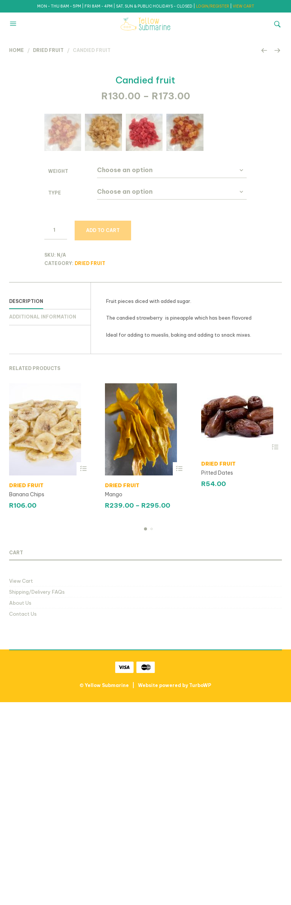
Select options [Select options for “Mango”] (179, 671)
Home (16, 50)
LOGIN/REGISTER (213, 6)
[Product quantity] (55, 432)
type (54, 395)
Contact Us (23, 817)
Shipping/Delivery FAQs (37, 794)
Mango (113, 696)
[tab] (50, 504)
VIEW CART (243, 6)
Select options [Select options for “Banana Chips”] (83, 671)
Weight (58, 373)
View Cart (21, 783)
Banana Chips (26, 696)
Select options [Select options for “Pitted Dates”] (275, 649)
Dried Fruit (48, 50)
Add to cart (103, 433)
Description (26, 504)
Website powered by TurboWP (174, 888)
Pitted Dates (217, 675)
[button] (14, 24)
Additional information (42, 519)
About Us (20, 805)
